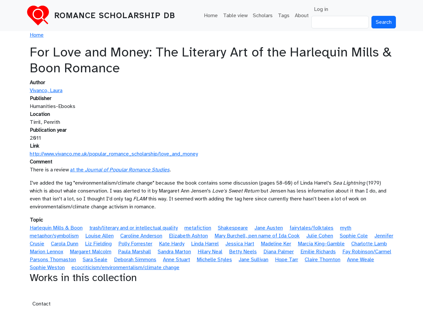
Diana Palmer (278, 251)
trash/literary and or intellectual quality (133, 228)
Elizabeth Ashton (188, 235)
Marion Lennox (46, 251)
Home (211, 15)
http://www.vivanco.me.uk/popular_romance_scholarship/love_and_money (114, 154)
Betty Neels (243, 251)
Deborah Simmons (135, 259)
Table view (235, 15)
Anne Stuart (176, 259)
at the (120, 169)
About (302, 15)
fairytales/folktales (311, 228)
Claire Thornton (322, 259)
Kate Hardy (171, 243)
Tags (283, 15)
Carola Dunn (64, 243)
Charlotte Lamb (369, 243)
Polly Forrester (135, 243)
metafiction (197, 228)
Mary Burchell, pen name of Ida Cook (257, 235)
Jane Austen (268, 228)
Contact (41, 304)
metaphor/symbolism (54, 235)
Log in (321, 9)
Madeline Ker (276, 243)
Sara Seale (95, 259)
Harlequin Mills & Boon (56, 228)
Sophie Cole (354, 235)
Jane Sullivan (253, 259)
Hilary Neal (210, 251)
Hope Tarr (286, 259)
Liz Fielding (98, 243)
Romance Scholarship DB (114, 15)
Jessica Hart (239, 243)
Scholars (263, 15)
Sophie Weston (47, 267)
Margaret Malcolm (90, 251)
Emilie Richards (318, 251)
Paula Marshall (134, 251)
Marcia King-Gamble (321, 243)
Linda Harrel (205, 243)
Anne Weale (360, 259)
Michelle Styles (214, 259)
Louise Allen (99, 235)
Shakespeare (233, 228)
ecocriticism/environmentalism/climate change (125, 267)
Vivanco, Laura (46, 90)
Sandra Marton (174, 251)
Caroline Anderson (141, 235)
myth (345, 228)
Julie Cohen (319, 235)
